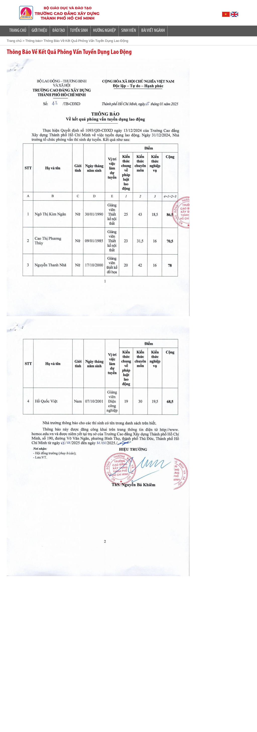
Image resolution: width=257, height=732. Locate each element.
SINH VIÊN (128, 30)
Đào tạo (58, 30)
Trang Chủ (17, 30)
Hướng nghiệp (104, 30)
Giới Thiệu (39, 30)
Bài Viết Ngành (153, 30)
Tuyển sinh (79, 30)
